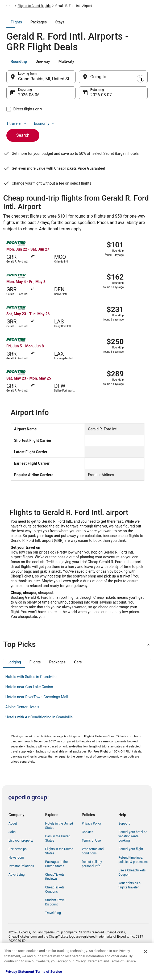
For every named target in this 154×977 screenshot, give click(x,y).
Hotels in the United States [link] (59, 844)
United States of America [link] (35, 7)
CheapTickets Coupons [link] (55, 908)
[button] (77, 662)
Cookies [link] (87, 850)
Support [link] (124, 841)
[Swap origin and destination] (79, 80)
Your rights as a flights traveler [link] (129, 903)
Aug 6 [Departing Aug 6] (23, 98)
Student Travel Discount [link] (55, 920)
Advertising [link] (16, 893)
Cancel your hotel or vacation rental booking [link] (132, 854)
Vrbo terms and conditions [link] (93, 869)
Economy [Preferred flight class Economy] (44, 127)
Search (23, 139)
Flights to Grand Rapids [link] (92, 7)
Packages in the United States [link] (56, 882)
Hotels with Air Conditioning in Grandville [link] (39, 735)
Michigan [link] (64, 7)
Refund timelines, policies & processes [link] (133, 878)
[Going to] (113, 80)
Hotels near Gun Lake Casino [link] (29, 705)
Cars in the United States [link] (57, 856)
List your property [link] (21, 858)
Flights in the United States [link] (59, 869)
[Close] (145, 951)
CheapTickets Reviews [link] (55, 895)
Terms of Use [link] (91, 858)
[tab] (55, 26)
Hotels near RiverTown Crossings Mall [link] (36, 715)
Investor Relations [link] (21, 884)
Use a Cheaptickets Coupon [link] (131, 891)
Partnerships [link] (18, 867)
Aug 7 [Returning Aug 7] (95, 98)
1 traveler (17, 127)
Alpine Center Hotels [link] (22, 725)
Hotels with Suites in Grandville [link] (30, 695)
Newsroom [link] (16, 876)
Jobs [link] (12, 850)
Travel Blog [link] (53, 931)
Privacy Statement (20, 972)
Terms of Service (48, 972)
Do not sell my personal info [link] (92, 882)
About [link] (13, 841)
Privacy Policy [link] (92, 841)
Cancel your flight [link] (130, 867)
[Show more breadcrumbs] (8, 6)
